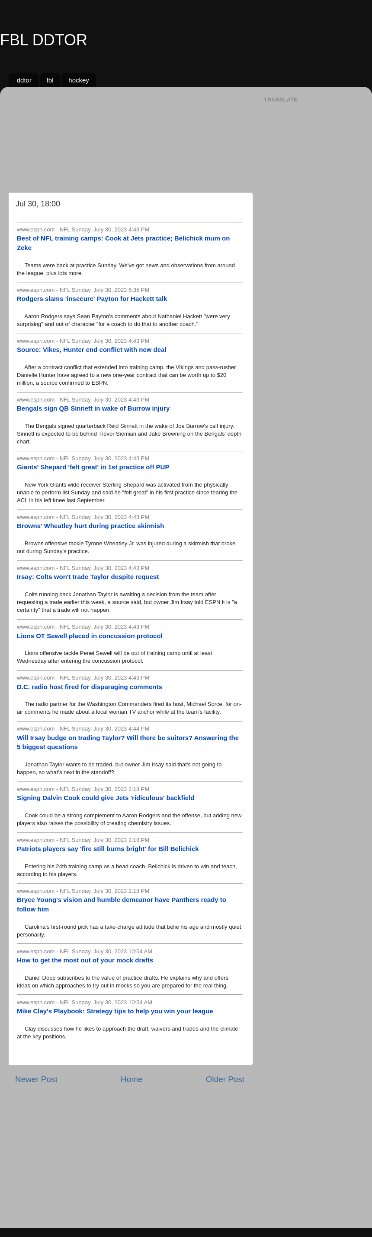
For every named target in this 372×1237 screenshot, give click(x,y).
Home (131, 1079)
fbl (50, 80)
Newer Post (36, 1079)
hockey (78, 80)
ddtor (24, 80)
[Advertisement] (129, 136)
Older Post (225, 1079)
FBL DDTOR (43, 40)
